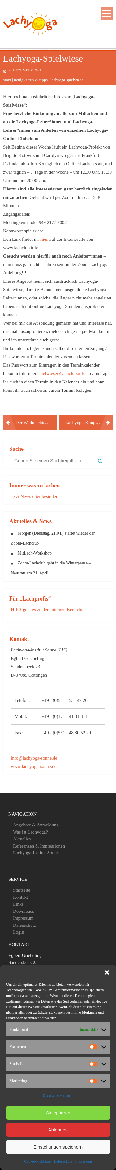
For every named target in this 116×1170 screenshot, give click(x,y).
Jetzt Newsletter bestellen (34, 496)
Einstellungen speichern (58, 1146)
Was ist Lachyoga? (30, 832)
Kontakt (20, 897)
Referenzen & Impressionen (39, 845)
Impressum (83, 1161)
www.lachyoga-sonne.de (33, 766)
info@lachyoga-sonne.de (34, 758)
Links (18, 904)
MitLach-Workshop (35, 553)
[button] (107, 972)
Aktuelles (22, 838)
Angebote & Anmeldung (35, 824)
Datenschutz (63, 1161)
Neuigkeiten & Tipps (31, 79)
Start (7, 79)
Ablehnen (58, 1129)
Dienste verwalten (56, 1095)
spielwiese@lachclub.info (61, 373)
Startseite (21, 890)
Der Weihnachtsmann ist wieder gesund (36, 422)
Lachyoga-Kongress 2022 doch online (89, 422)
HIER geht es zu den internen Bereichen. (49, 609)
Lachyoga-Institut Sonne (36, 852)
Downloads (23, 911)
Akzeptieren (58, 1112)
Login (18, 932)
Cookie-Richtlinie (37, 1161)
